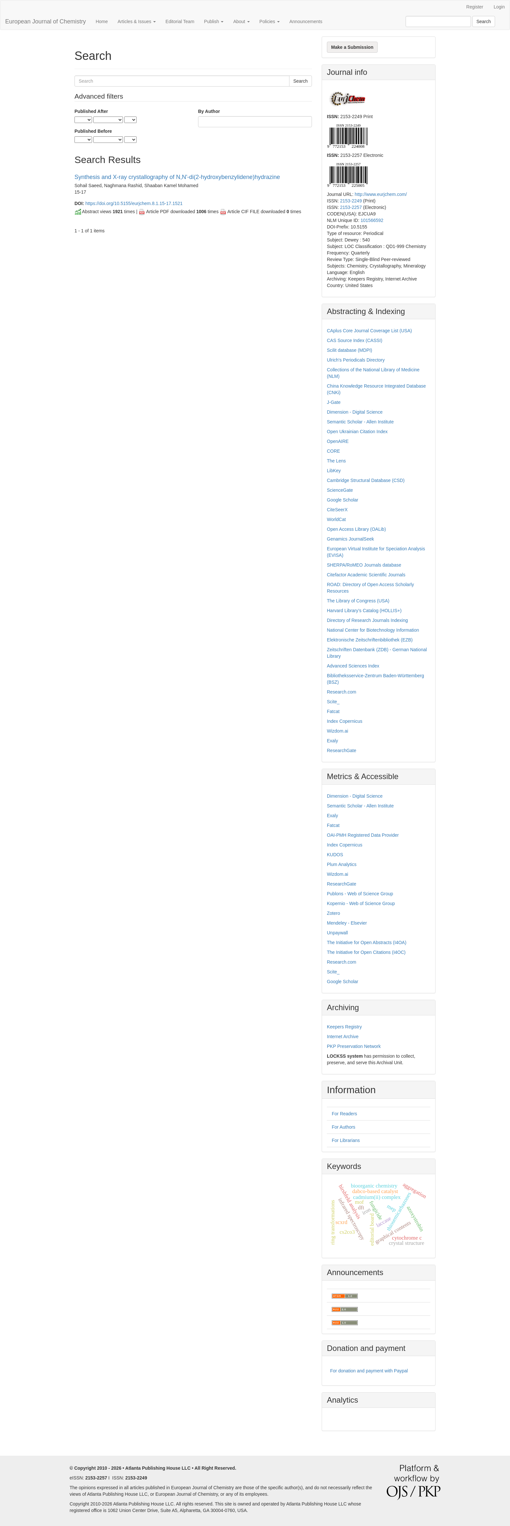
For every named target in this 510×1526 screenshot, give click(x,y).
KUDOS (335, 854)
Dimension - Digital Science (354, 412)
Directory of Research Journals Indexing (367, 620)
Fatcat (333, 711)
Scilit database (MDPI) (349, 350)
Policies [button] (270, 21)
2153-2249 (351, 200)
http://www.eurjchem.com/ (381, 194)
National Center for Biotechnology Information (373, 630)
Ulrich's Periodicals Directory (356, 360)
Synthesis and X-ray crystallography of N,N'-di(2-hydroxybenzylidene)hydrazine (177, 177)
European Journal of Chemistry (45, 21)
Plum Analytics (341, 864)
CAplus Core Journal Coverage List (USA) (369, 330)
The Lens (336, 460)
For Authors (343, 1127)
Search (483, 21)
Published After (91, 111)
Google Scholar (342, 499)
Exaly (332, 740)
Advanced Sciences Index (353, 665)
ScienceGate (340, 490)
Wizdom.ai (337, 731)
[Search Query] (438, 21)
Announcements (305, 21)
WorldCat (336, 519)
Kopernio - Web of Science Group (361, 903)
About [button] (241, 21)
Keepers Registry (344, 1026)
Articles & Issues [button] (136, 21)
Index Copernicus (344, 721)
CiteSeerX (337, 509)
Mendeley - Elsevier (347, 923)
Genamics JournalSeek (350, 539)
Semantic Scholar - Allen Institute (360, 421)
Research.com (341, 691)
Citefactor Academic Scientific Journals (366, 574)
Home (102, 21)
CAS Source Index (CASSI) (354, 340)
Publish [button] (213, 21)
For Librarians (346, 1140)
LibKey (334, 470)
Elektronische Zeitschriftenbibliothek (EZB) (370, 639)
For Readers (344, 1113)
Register (474, 6)
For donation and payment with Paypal (369, 1370)
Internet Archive (342, 1036)
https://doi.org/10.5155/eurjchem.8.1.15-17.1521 (133, 203)
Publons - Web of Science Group (360, 893)
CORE (333, 451)
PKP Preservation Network (354, 1046)
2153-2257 (351, 207)
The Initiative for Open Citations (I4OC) (366, 952)
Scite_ (333, 701)
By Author (209, 111)
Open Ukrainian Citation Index (357, 431)
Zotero (333, 913)
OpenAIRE (338, 441)
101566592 (371, 220)
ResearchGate (341, 750)
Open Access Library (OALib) (356, 529)
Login (499, 6)
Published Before (93, 131)
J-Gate (334, 402)
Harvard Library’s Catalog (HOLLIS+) (364, 610)
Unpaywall (337, 932)
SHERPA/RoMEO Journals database (364, 565)
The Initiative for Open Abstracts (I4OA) (366, 942)
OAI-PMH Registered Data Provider (363, 835)
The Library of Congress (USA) (358, 600)
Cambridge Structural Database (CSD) (366, 480)
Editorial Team (180, 21)
